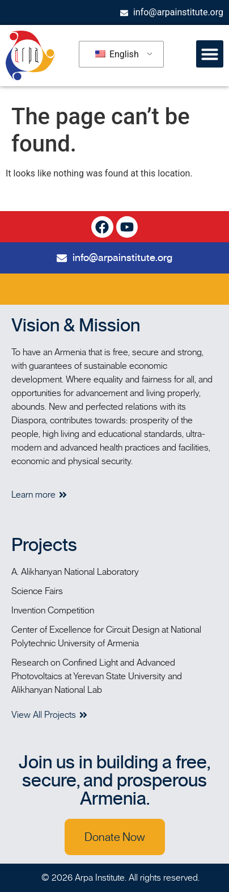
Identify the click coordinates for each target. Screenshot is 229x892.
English (117, 54)
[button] (209, 54)
